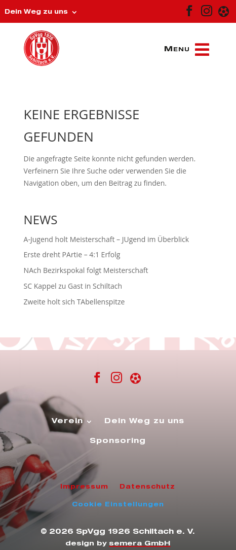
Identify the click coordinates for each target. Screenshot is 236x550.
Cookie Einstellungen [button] (118, 505)
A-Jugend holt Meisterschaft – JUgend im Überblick (106, 239)
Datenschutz (147, 487)
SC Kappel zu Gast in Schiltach (73, 286)
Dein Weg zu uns (36, 12)
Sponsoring (118, 441)
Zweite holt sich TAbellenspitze (74, 301)
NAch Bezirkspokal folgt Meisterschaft (86, 270)
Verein (67, 421)
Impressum (84, 487)
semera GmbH (139, 544)
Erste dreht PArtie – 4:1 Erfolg (72, 254)
